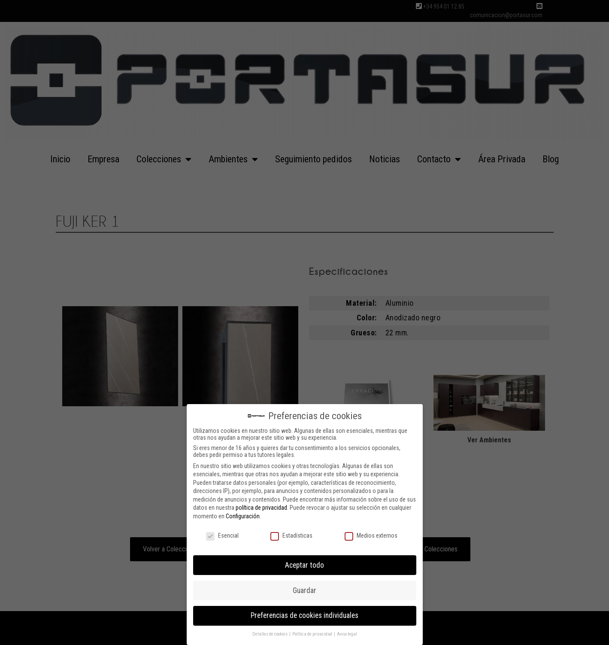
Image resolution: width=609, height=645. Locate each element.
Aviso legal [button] (347, 633)
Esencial (222, 534)
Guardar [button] (304, 588)
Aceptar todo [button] (304, 563)
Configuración (243, 514)
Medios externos (371, 534)
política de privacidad (261, 506)
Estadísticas (291, 534)
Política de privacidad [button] (312, 633)
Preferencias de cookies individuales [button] (304, 614)
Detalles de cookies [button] (270, 633)
